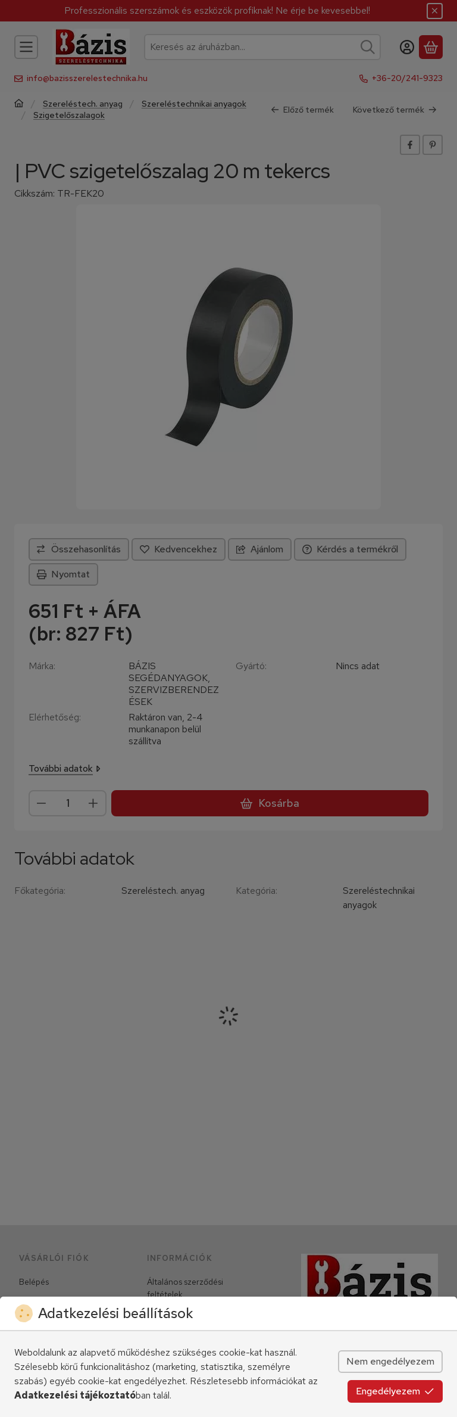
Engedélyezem (395, 1391)
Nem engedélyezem (390, 1361)
